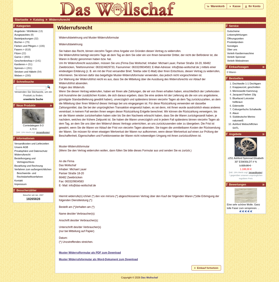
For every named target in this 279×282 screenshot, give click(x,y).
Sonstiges (232, 46)
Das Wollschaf (149, 277)
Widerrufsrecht (59, 19)
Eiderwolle (238, 105)
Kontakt (20, 180)
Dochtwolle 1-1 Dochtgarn (247, 83)
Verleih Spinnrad (236, 57)
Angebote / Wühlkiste (26, 31)
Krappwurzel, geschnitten (246, 87)
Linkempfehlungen (237, 34)
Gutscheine (233, 31)
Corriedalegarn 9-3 (33, 125)
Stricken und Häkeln (25, 71)
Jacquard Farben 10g (244, 94)
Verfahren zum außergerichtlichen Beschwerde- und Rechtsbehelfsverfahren (34, 173)
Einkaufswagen (238, 67)
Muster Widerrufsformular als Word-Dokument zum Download (98, 259)
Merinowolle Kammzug (245, 91)
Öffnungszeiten (235, 38)
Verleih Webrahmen (238, 60)
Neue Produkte (25, 105)
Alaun (236, 113)
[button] (216, 6)
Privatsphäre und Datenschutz (32, 151)
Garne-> (19, 57)
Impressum (21, 184)
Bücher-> (19, 42)
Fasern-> (19, 49)
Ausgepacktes (22, 34)
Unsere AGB (22, 147)
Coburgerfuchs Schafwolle (247, 109)
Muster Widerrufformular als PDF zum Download (90, 252)
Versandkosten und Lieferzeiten (33, 143)
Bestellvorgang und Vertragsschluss (26, 160)
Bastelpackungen (23, 38)
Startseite (21, 19)
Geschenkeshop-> (24, 60)
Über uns (232, 49)
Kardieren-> (20, 64)
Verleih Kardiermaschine (240, 53)
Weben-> (19, 75)
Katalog (38, 19)
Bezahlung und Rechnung (30, 165)
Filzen (17, 53)
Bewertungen (237, 184)
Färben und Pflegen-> (26, 46)
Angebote (235, 134)
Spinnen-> (20, 68)
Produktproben (235, 42)
